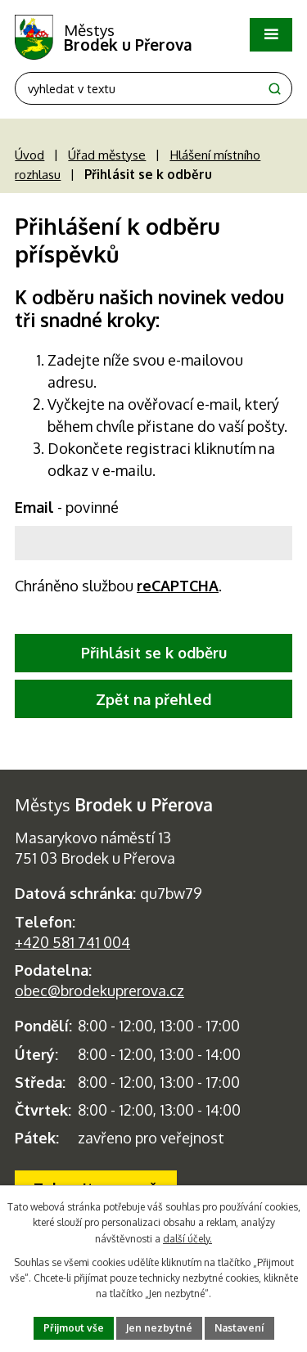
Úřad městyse (107, 154)
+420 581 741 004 (72, 942)
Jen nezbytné (159, 1328)
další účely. (187, 1239)
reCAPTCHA (178, 586)
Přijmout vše (73, 1328)
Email (67, 507)
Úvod (29, 154)
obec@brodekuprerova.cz (99, 990)
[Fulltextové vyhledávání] (153, 88)
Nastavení (239, 1328)
